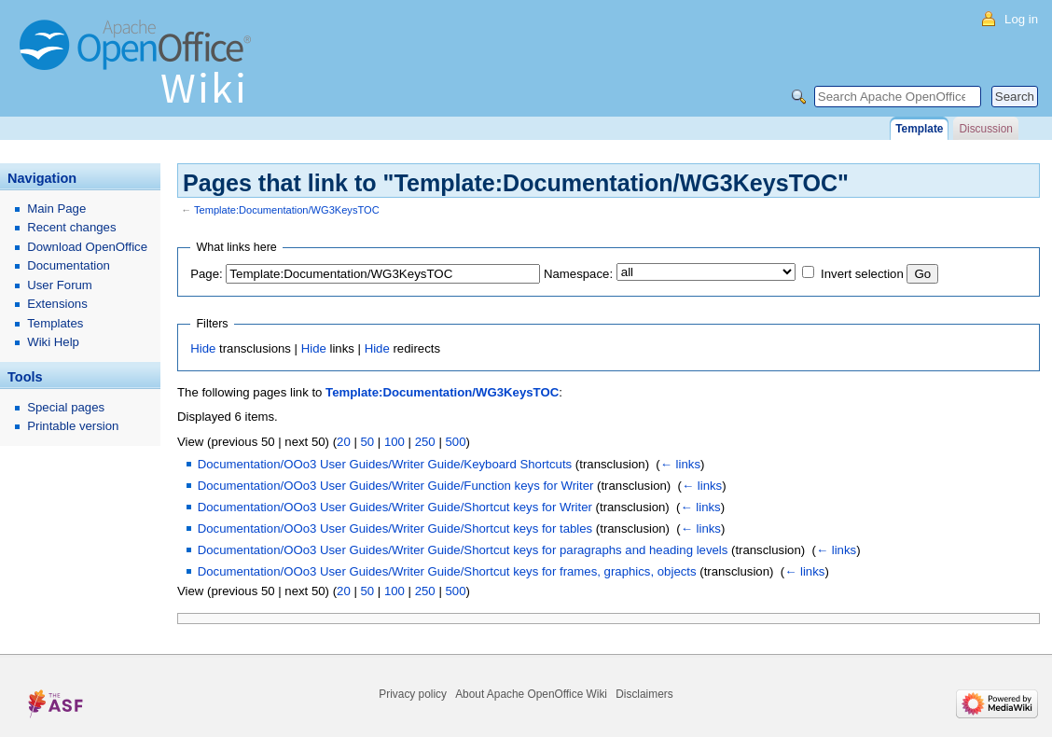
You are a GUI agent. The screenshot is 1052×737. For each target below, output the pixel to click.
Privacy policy (413, 694)
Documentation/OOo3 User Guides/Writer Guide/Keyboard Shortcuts (385, 464)
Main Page (56, 209)
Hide (202, 348)
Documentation (68, 265)
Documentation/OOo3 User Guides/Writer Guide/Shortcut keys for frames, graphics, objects (447, 571)
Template (919, 128)
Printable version (72, 426)
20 (344, 442)
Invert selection (862, 274)
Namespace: (578, 274)
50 (367, 442)
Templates (55, 323)
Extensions (57, 304)
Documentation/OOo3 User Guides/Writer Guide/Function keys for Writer (396, 486)
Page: (206, 274)
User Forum (59, 285)
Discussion (985, 128)
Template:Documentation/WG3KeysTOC (287, 210)
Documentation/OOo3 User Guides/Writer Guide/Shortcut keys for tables (395, 528)
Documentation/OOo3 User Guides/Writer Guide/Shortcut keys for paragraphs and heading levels (463, 550)
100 (394, 442)
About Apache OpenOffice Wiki (531, 694)
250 (425, 442)
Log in (1021, 19)
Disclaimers (644, 694)
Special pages (65, 407)
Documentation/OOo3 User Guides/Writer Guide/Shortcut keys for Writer (395, 507)
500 (455, 442)
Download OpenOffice (87, 247)
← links (680, 464)
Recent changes (71, 227)
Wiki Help (53, 342)
